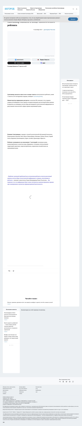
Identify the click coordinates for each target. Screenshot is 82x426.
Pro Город (4, 391)
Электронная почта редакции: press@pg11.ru (29, 401)
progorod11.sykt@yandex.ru (8, 404)
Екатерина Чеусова (49, 29)
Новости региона (22, 8)
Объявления (42, 9)
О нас (37, 388)
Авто (36, 391)
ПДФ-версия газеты (22, 390)
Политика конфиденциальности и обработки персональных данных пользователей (57, 415)
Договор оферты (22, 386)
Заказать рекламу (69, 13)
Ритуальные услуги (9, 13)
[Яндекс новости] (43, 59)
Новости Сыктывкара (36, 8)
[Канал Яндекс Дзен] (19, 63)
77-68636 (13, 412)
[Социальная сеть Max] (43, 63)
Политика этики (39, 386)
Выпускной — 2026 (41, 13)
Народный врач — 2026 (55, 13)
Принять (73, 19)
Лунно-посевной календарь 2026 (25, 13)
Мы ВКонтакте (38, 390)
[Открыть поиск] (73, 9)
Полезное (20, 9)
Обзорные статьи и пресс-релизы (9, 386)
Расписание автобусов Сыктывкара (54, 8)
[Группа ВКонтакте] (19, 59)
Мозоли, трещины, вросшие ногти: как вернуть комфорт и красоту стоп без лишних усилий (31, 303)
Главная (20, 393)
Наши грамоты (5, 390)
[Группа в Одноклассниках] (63, 381)
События (4, 393)
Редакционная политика (7, 388)
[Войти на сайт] (76, 9)
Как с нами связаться (23, 388)
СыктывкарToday (38, 96)
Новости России (30, 9)
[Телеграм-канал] (66, 381)
